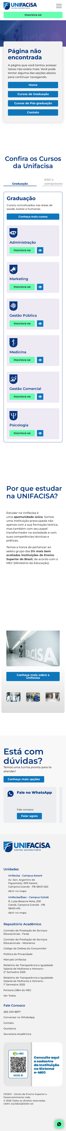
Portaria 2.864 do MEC (17, 990)
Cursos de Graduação (33, 94)
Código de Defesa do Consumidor (25, 948)
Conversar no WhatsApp (19, 1017)
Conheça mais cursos (33, 216)
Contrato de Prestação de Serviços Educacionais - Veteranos (25, 941)
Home (33, 85)
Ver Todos (10, 995)
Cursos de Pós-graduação (33, 103)
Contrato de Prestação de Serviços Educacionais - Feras (25, 932)
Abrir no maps (17, 891)
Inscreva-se (33, 15)
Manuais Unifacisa (15, 959)
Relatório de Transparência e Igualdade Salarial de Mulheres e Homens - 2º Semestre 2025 (28, 969)
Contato (33, 112)
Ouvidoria (10, 1028)
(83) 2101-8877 (12, 1011)
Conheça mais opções (24, 779)
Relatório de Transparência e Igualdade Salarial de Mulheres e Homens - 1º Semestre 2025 (28, 981)
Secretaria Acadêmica (17, 1034)
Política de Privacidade (18, 954)
